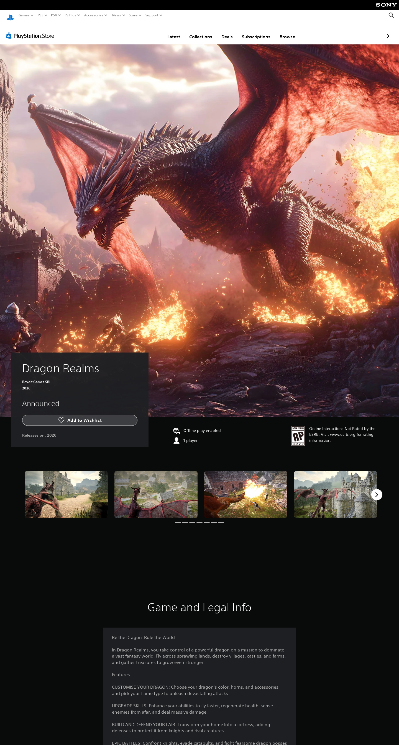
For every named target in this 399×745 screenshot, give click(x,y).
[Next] (376, 489)
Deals (194, 31)
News (116, 15)
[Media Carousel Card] (66, 489)
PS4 (54, 15)
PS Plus (70, 15)
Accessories (93, 15)
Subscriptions (223, 31)
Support (152, 15)
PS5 (41, 15)
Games (24, 15)
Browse (255, 31)
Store (133, 15)
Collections (168, 31)
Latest (141, 31)
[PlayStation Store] (31, 30)
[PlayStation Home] (10, 15)
